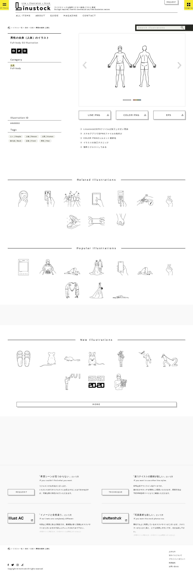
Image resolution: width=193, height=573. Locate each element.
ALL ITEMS (23, 16)
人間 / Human (47, 137)
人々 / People (15, 137)
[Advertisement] (35, 93)
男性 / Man (45, 141)
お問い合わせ (174, 566)
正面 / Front (31, 141)
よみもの (172, 551)
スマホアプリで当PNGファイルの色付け (103, 134)
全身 (32, 27)
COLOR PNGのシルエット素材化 (100, 138)
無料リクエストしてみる (95, 147)
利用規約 (172, 563)
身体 (26, 27)
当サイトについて (175, 555)
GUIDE (54, 16)
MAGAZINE (71, 16)
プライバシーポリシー (177, 559)
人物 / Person (31, 137)
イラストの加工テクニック (96, 143)
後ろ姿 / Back (15, 141)
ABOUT (40, 16)
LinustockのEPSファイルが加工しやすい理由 (106, 129)
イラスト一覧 (18, 27)
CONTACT (89, 16)
